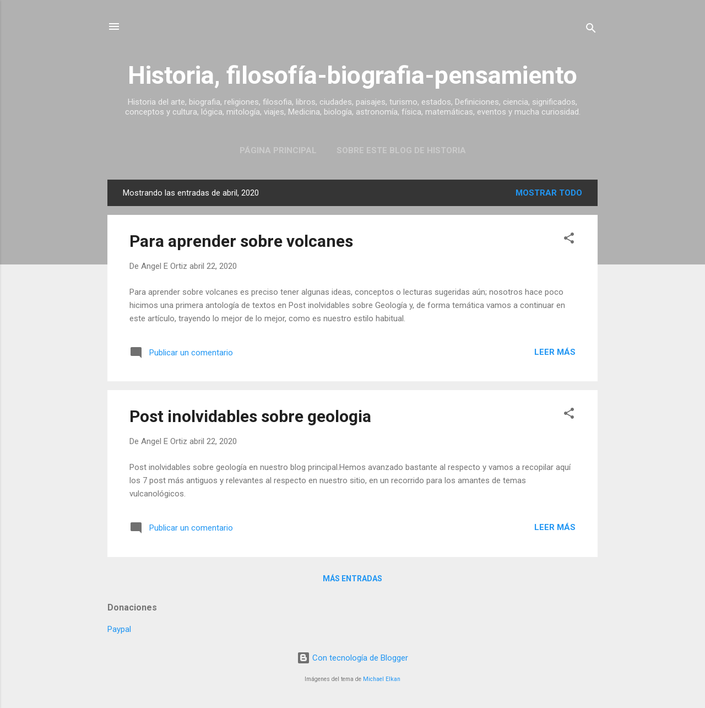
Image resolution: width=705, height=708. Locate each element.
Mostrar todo (549, 193)
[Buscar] (591, 30)
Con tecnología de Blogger (352, 658)
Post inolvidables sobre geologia (250, 416)
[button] (569, 239)
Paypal (119, 629)
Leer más (555, 352)
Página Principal (278, 150)
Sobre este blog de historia (401, 150)
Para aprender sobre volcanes (241, 241)
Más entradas (352, 578)
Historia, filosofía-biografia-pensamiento (352, 75)
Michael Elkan (381, 679)
